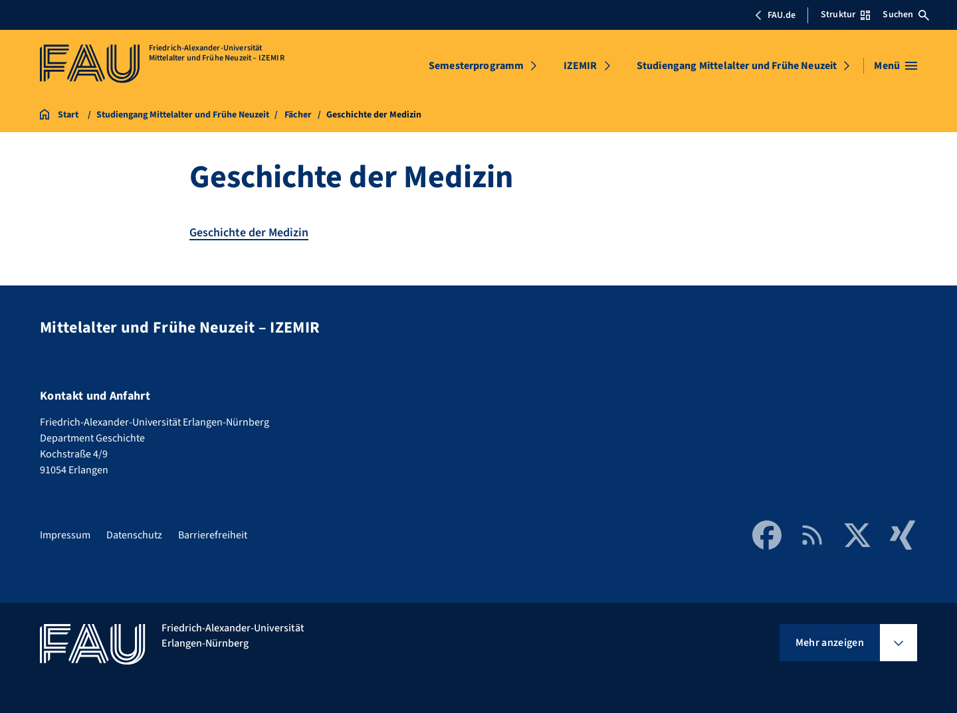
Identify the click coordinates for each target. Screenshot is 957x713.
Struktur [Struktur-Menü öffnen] (845, 14)
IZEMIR (580, 65)
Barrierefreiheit (212, 535)
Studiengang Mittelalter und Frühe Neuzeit (737, 65)
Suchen (906, 14)
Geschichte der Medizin (248, 232)
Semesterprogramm (476, 65)
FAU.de (775, 15)
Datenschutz (134, 535)
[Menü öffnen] (895, 65)
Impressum (65, 535)
